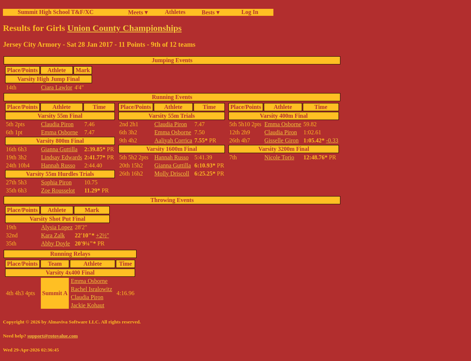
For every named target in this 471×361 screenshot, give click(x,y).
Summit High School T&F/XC (55, 12)
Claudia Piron (57, 124)
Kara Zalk (53, 235)
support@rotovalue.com (52, 336)
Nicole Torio (279, 157)
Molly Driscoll (172, 173)
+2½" (102, 235)
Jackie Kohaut (87, 305)
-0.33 (332, 140)
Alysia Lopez (57, 227)
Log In (248, 12)
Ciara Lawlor (56, 87)
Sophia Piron (56, 182)
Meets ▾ (138, 12)
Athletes (175, 12)
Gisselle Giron (282, 140)
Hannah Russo (58, 165)
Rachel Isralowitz (91, 289)
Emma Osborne (59, 132)
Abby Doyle (55, 243)
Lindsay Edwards (61, 157)
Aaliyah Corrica (173, 140)
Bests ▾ (210, 12)
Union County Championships (124, 28)
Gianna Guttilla (59, 149)
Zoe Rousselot (58, 190)
